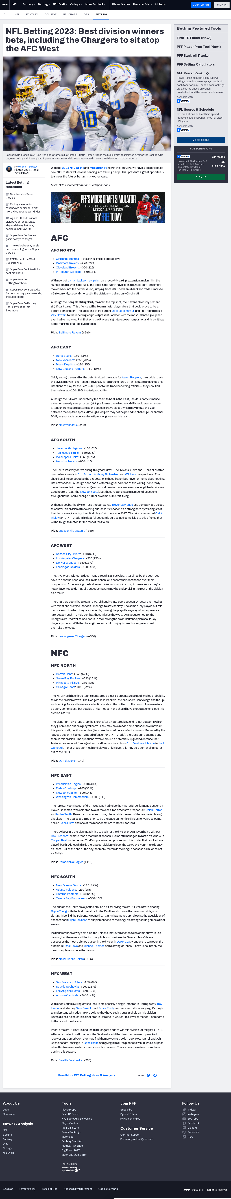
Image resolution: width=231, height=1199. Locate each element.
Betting (102, 14)
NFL (17, 14)
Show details (55, 1191)
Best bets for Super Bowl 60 (19, 196)
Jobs (6, 1109)
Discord (192, 1127)
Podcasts (193, 1132)
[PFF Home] (4, 4)
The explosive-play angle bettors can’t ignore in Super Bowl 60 (22, 249)
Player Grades (70, 1123)
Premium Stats (70, 1127)
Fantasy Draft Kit (72, 1141)
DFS (86, 14)
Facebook (193, 1123)
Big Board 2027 (71, 1150)
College (50, 14)
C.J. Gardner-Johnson (141, 743)
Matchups (67, 1136)
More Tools (201, 140)
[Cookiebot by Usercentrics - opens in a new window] (23, 1192)
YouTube (193, 1118)
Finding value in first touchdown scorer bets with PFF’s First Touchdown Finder (23, 208)
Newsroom (9, 1114)
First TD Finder (70, 1114)
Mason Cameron (27, 167)
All (6, 14)
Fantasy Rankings (72, 1145)
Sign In (222, 5)
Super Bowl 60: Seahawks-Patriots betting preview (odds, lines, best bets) (24, 293)
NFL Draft (70, 14)
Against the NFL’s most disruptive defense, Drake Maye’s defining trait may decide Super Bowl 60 (21, 223)
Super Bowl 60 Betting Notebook (16, 281)
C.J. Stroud (85, 474)
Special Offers (128, 1114)
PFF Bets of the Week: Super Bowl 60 (21, 261)
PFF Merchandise (130, 1118)
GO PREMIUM (201, 5)
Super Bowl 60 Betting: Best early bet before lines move (21, 307)
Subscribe (126, 1109)
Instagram (193, 1114)
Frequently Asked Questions (137, 1139)
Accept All (201, 1162)
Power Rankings (71, 1132)
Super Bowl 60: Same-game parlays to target (21, 237)
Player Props (69, 1109)
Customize (201, 1174)
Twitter (192, 1109)
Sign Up (201, 177)
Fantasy (32, 14)
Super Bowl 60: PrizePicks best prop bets (23, 271)
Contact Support (130, 1134)
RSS (190, 1136)
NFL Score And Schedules (77, 1118)
